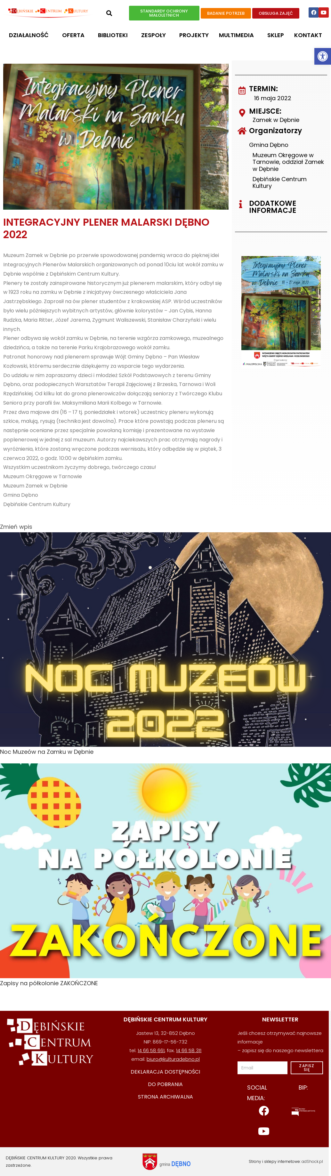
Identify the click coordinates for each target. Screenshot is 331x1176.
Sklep (275, 35)
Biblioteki (114, 35)
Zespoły (155, 35)
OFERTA (75, 35)
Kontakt (308, 35)
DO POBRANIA (165, 1084)
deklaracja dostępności (165, 1071)
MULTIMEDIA (238, 35)
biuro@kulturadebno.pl (173, 1059)
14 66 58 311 (188, 1050)
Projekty (194, 35)
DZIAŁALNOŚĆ (30, 35)
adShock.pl (312, 1161)
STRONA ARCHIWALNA (165, 1096)
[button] (322, 56)
